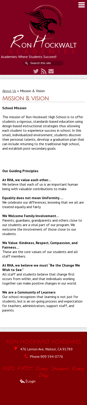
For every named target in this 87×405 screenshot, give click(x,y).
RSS (43, 71)
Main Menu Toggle (81, 4)
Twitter (36, 71)
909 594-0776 (51, 356)
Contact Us (51, 71)
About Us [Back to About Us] (9, 91)
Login (27, 381)
